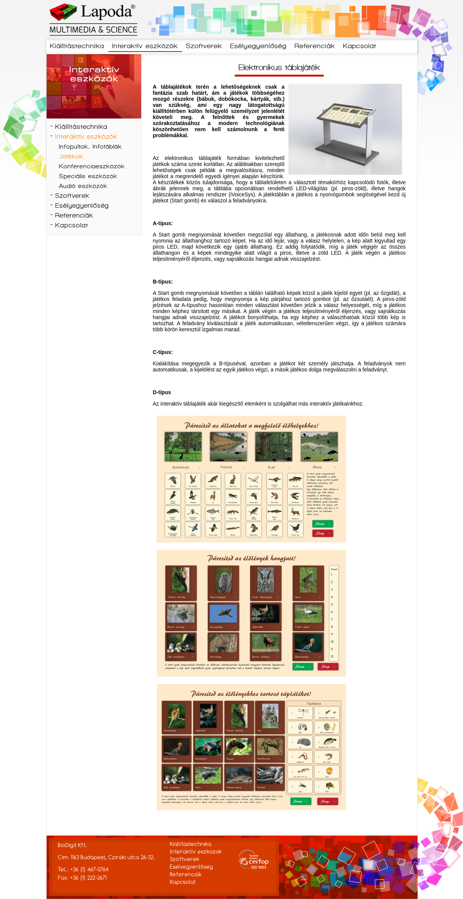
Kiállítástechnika (77, 46)
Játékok (71, 156)
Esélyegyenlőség (258, 46)
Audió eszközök (83, 186)
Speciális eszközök (88, 176)
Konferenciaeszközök (92, 166)
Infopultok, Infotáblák (90, 147)
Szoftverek (204, 46)
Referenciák (315, 46)
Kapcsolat (359, 46)
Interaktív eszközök (145, 46)
